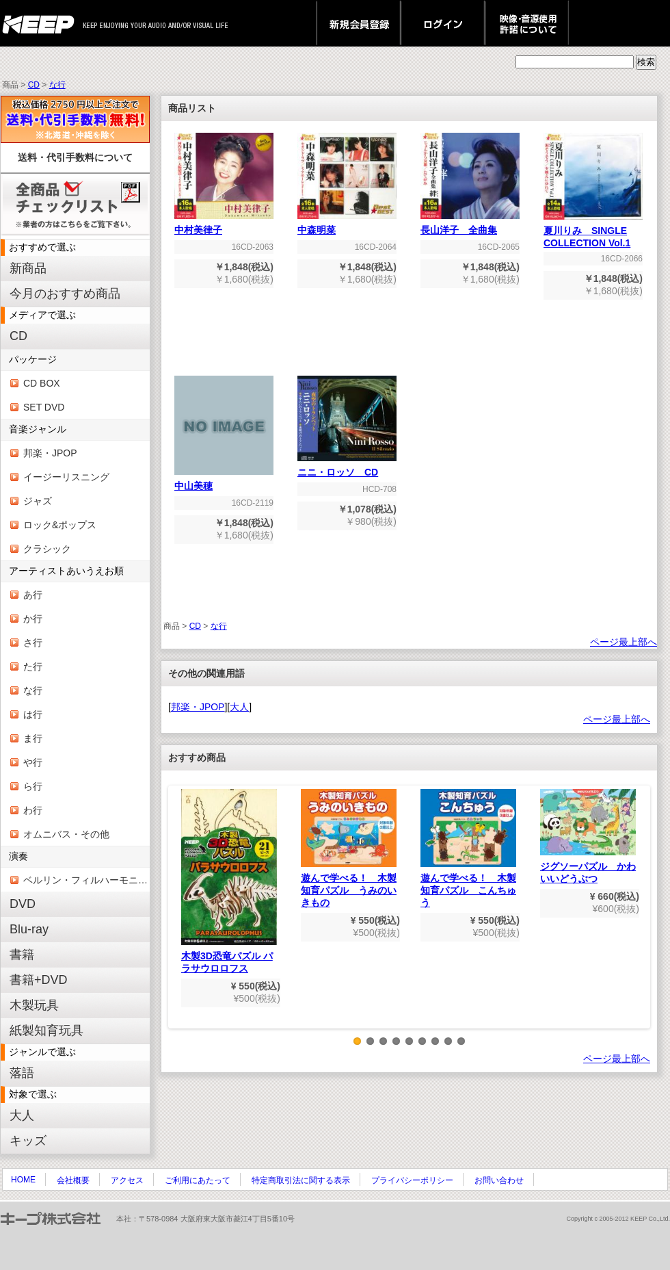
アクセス (127, 1180)
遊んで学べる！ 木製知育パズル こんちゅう (468, 848)
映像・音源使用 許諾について (527, 23)
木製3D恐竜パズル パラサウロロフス (229, 881)
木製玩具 (34, 1005)
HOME (23, 1179)
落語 (22, 1073)
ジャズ (37, 500)
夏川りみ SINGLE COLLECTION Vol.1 (593, 232)
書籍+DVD (39, 980)
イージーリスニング (66, 476)
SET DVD (43, 407)
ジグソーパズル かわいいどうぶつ (588, 836)
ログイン (443, 23)
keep (42, 23)
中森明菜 (347, 225)
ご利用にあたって (197, 1180)
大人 (22, 1115)
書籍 (22, 954)
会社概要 (73, 1180)
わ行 (32, 810)
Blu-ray (29, 929)
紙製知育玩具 (46, 1030)
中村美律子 (223, 225)
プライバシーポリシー (412, 1180)
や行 (32, 762)
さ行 (32, 642)
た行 (32, 666)
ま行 (32, 738)
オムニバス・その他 (66, 834)
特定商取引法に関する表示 (301, 1180)
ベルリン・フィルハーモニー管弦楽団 (86, 879)
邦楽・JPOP (50, 453)
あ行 (32, 594)
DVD (23, 904)
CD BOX (41, 383)
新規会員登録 (359, 23)
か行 (32, 618)
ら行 (32, 786)
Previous (178, 917)
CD (34, 85)
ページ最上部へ (623, 641)
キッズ (28, 1141)
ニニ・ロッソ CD (347, 468)
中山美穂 (223, 481)
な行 (57, 85)
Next (640, 917)
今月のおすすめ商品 (65, 293)
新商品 (28, 268)
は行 (32, 714)
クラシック (47, 548)
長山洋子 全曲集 (470, 225)
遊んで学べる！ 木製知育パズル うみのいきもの (349, 848)
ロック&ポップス (59, 524)
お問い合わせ (499, 1180)
